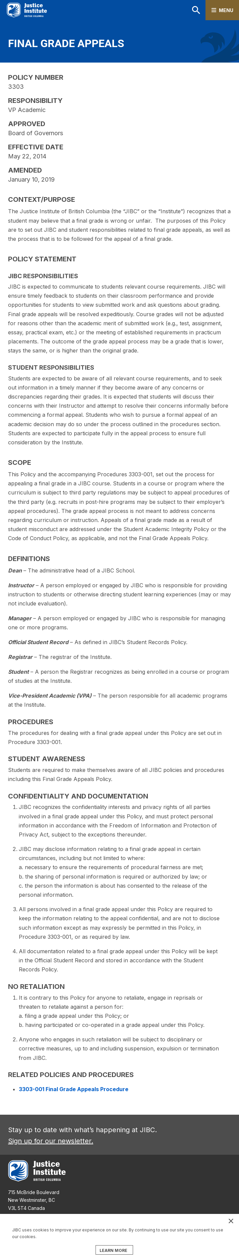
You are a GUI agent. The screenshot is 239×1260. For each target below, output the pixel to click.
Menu (226, 10)
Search (196, 10)
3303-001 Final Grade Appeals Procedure (73, 1089)
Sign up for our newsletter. (50, 1141)
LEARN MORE (113, 1250)
